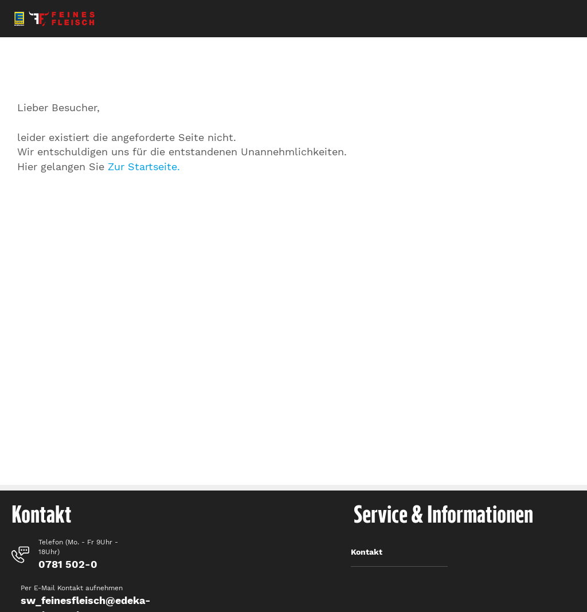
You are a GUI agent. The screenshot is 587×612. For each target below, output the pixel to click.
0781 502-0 (67, 564)
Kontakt (366, 551)
